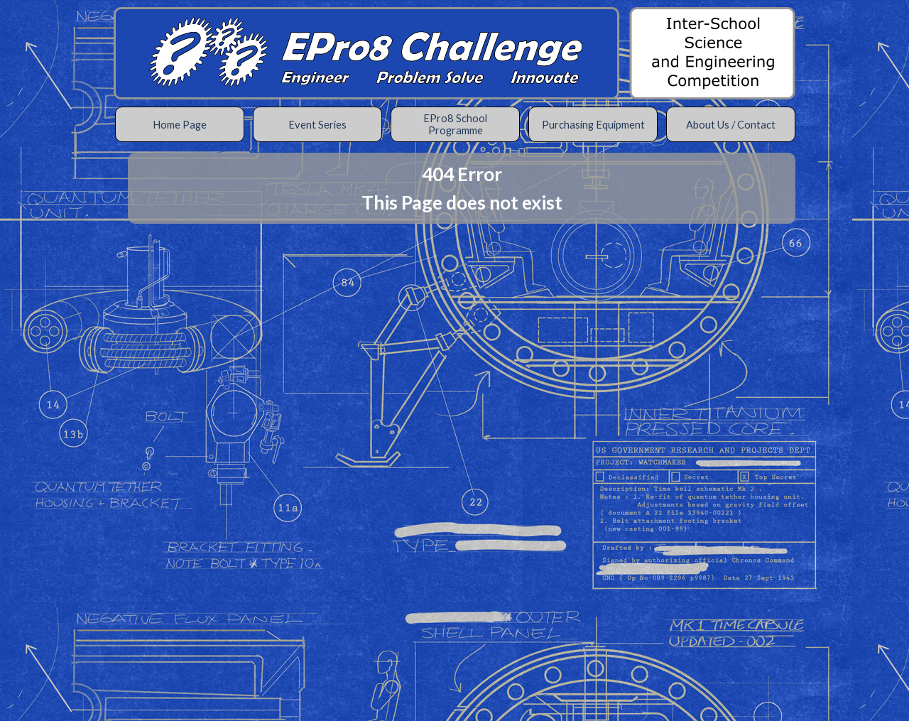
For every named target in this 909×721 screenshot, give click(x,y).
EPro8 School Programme (455, 124)
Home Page (180, 125)
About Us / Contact (730, 125)
